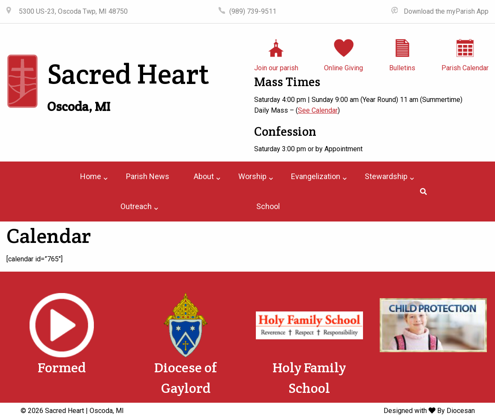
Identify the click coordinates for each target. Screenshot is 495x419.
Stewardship (386, 176)
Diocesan (461, 411)
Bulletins (402, 68)
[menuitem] (91, 177)
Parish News (147, 176)
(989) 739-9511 (252, 11)
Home (90, 176)
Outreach (136, 206)
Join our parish (276, 68)
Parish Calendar (465, 68)
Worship (252, 176)
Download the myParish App (445, 11)
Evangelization (315, 176)
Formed (62, 367)
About (204, 176)
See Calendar (318, 110)
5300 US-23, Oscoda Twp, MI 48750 (72, 11)
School (268, 206)
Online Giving (343, 68)
